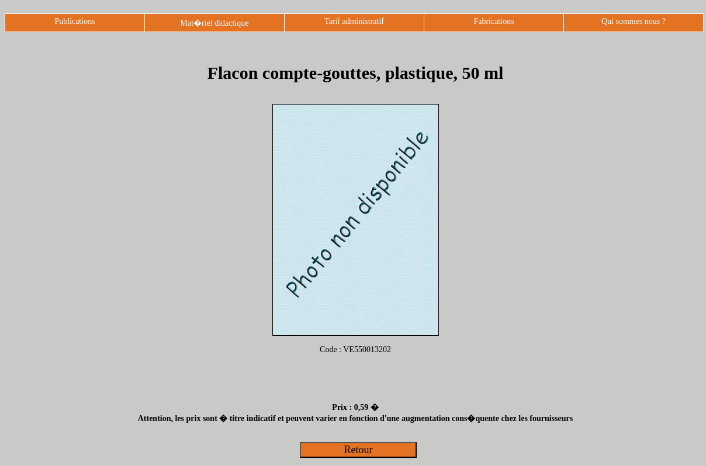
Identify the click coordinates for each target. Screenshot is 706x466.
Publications (74, 21)
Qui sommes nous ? (633, 21)
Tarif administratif (354, 21)
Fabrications (493, 21)
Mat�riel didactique (214, 23)
